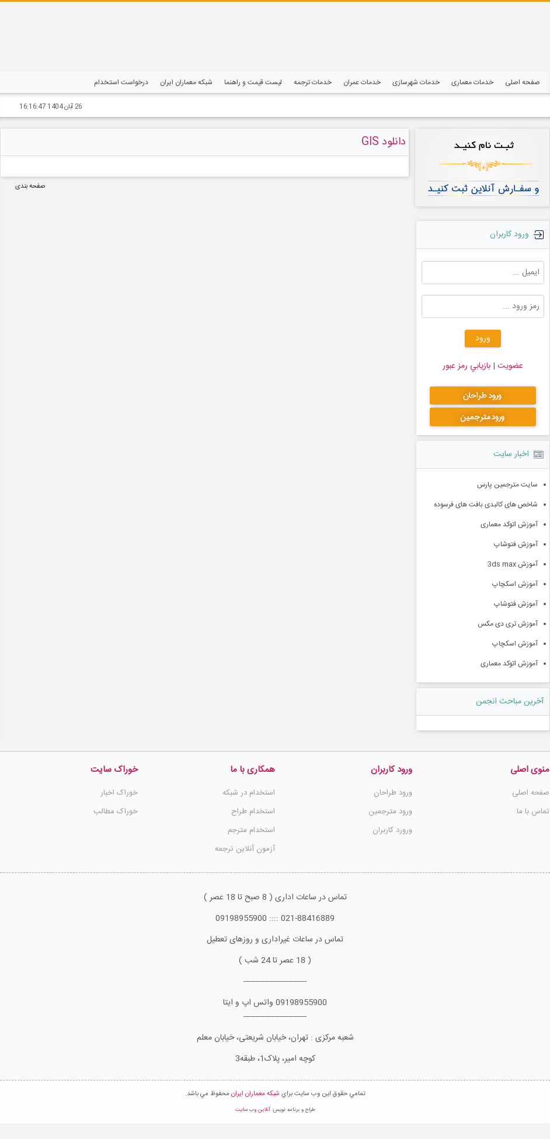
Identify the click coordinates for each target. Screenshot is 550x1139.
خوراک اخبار (119, 792)
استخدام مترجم (251, 830)
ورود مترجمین (390, 811)
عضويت (509, 366)
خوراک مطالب (115, 811)
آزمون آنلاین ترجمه (245, 849)
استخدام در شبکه (248, 792)
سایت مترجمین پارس (507, 485)
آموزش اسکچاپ (515, 584)
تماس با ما (533, 811)
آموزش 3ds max (513, 564)
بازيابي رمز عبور (466, 366)
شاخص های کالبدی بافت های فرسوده (486, 504)
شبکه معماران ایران (255, 1110)
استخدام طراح (253, 811)
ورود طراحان (393, 792)
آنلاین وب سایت (252, 1125)
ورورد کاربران (392, 830)
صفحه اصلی (530, 792)
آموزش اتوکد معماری (509, 524)
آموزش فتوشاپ (516, 544)
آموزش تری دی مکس (508, 624)
